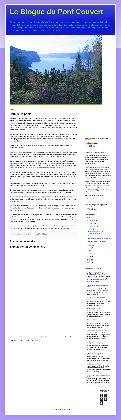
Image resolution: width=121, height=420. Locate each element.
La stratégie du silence (94, 364)
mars (90, 256)
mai (90, 251)
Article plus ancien (71, 337)
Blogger (68, 409)
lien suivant (57, 118)
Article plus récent (16, 337)
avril (90, 253)
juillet (90, 245)
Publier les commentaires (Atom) (29, 340)
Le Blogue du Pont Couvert (56, 12)
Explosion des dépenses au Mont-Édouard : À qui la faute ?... (97, 273)
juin (90, 248)
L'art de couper (91, 320)
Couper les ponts (93, 236)
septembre (92, 226)
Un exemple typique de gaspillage (99, 239)
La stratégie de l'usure (94, 342)
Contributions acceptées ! (96, 241)
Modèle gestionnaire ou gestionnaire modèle (95, 232)
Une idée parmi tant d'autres (96, 298)
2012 (89, 260)
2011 (89, 263)
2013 (89, 218)
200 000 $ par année (93, 309)
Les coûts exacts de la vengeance (97, 331)
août (90, 229)
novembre (92, 220)
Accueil (43, 337)
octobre (91, 223)
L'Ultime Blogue (92, 209)
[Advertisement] (43, 318)
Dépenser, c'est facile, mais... (96, 353)
